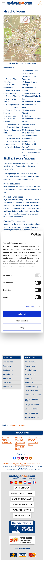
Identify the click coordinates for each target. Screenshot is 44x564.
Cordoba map (8, 370)
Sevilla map (7, 387)
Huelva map (7, 378)
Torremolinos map (31, 387)
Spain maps (8, 358)
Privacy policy (24, 463)
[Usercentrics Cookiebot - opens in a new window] (31, 234)
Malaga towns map (32, 417)
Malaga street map (32, 405)
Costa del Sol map (31, 391)
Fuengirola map (30, 370)
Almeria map (8, 362)
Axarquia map (30, 366)
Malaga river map (31, 409)
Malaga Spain (22, 433)
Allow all (22, 314)
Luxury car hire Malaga (22, 504)
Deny (22, 328)
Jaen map (7, 382)
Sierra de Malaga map (33, 395)
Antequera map (30, 362)
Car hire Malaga (22, 488)
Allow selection (22, 321)
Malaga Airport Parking (22, 510)
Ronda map (29, 382)
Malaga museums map (31, 400)
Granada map (8, 374)
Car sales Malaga (22, 516)
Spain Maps (7, 443)
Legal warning (14, 463)
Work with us (25, 465)
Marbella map (30, 374)
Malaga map (30, 358)
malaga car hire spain (17, 425)
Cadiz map (7, 366)
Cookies (32, 463)
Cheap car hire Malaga (22, 499)
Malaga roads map (32, 413)
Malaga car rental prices (22, 493)
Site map (6, 463)
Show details (31, 307)
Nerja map (28, 378)
